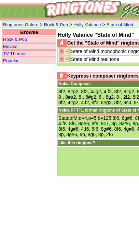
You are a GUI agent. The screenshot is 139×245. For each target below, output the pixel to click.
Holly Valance (87, 24)
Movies (10, 46)
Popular (11, 60)
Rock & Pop (56, 24)
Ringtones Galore (21, 24)
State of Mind (120, 24)
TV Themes (15, 53)
